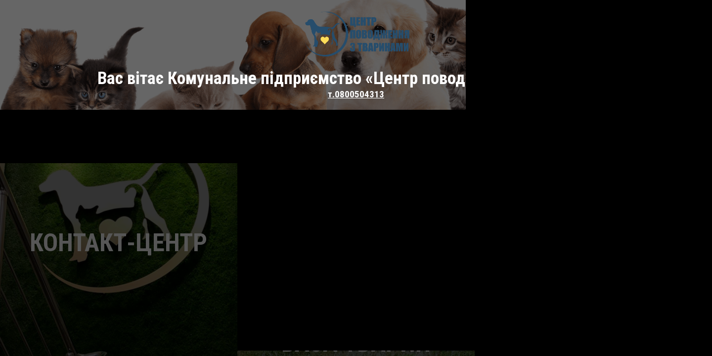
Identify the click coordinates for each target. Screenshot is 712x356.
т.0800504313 (356, 94)
